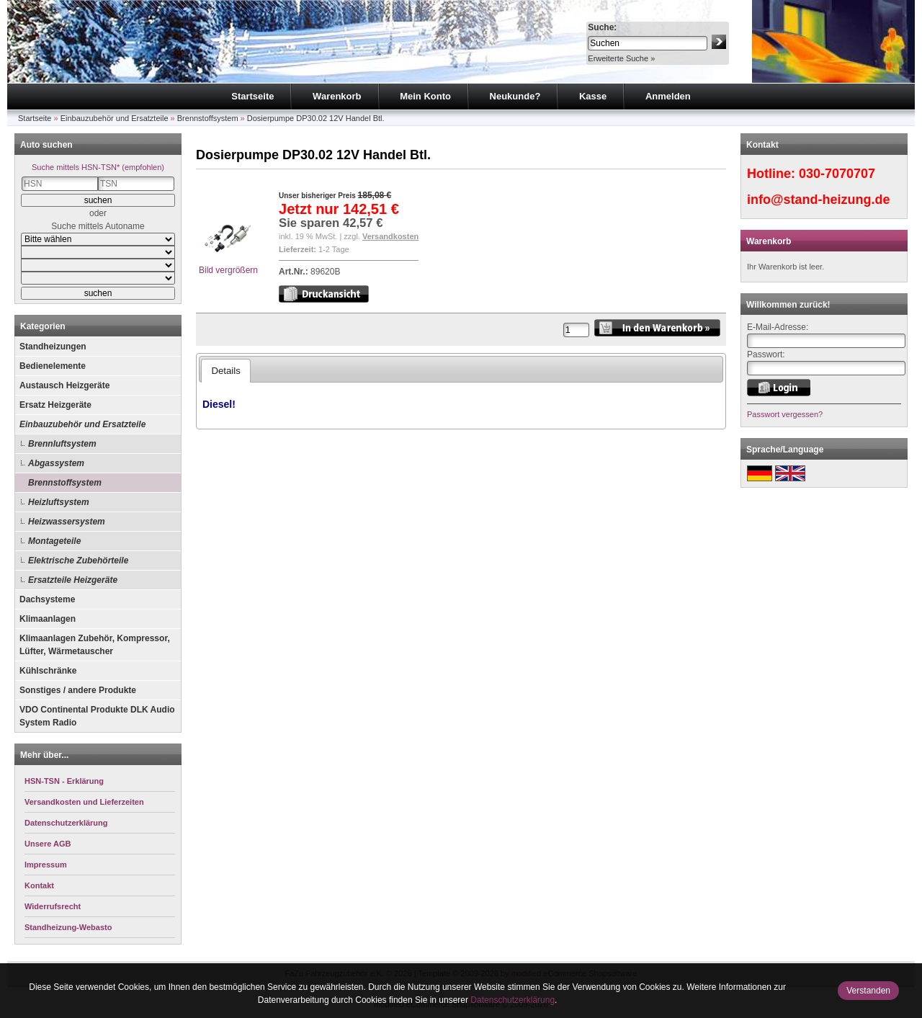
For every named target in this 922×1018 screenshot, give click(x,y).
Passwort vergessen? (785, 414)
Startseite (252, 96)
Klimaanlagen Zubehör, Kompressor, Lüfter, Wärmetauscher (94, 644)
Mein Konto (425, 96)
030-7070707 (837, 173)
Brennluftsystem (62, 444)
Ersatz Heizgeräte (55, 405)
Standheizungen (52, 346)
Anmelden (668, 96)
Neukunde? (515, 96)
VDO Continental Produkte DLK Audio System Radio (97, 716)
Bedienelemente (52, 366)
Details (225, 370)
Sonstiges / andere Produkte (77, 690)
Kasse (593, 96)
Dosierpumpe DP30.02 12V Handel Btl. (316, 118)
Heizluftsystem (58, 502)
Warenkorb (337, 96)
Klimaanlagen (47, 619)
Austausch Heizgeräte (64, 385)
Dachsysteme (47, 599)
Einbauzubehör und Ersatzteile (115, 118)
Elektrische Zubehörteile (78, 560)
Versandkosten (390, 236)
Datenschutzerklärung (512, 1000)
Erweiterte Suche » (621, 58)
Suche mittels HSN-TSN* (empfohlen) (98, 167)
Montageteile (54, 541)
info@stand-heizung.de (818, 199)
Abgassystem (56, 463)
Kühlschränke (47, 671)
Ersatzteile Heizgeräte (72, 580)
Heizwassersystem (66, 522)
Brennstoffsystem (207, 118)
